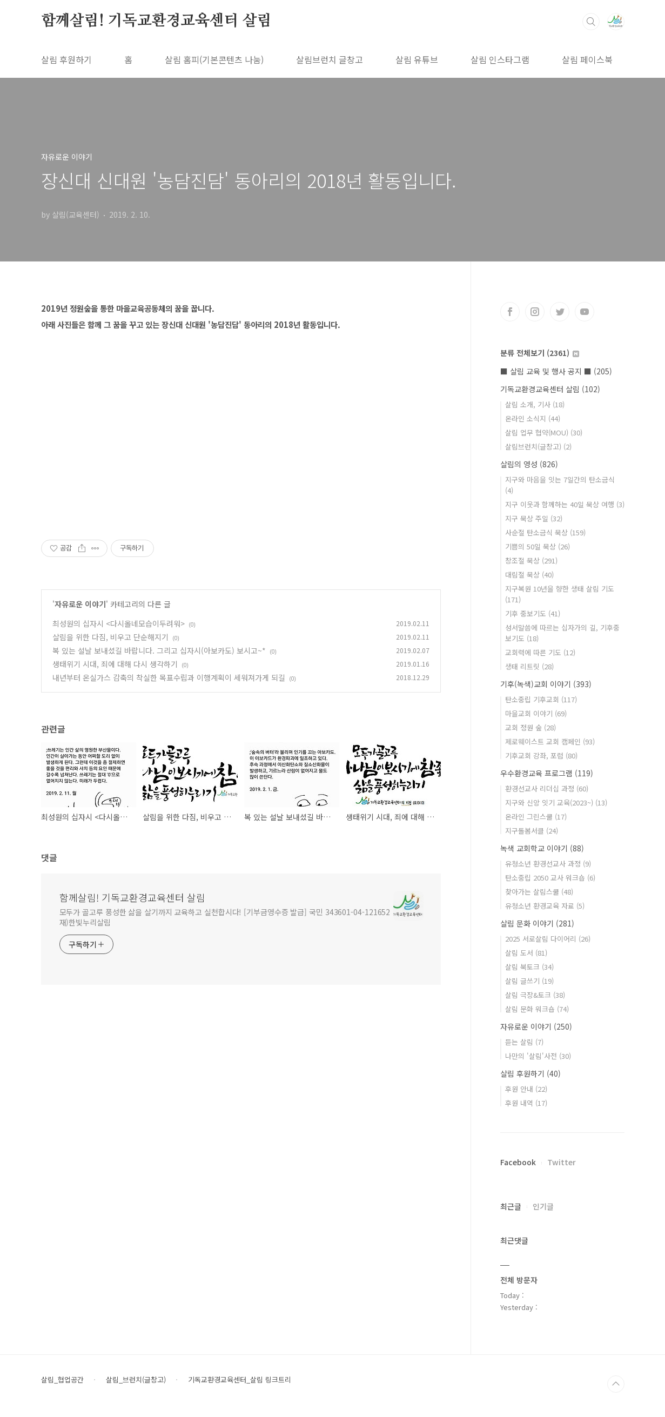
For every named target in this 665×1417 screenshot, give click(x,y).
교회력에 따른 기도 (540, 652)
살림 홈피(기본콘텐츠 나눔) (214, 59)
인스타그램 (535, 311)
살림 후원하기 (66, 59)
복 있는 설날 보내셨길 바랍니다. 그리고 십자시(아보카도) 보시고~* (159, 650)
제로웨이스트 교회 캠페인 (550, 741)
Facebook (518, 1162)
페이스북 (510, 311)
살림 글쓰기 (529, 981)
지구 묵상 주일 (533, 518)
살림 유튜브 (416, 59)
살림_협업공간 (62, 1379)
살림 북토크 (529, 967)
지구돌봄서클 (531, 830)
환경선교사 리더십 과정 (546, 788)
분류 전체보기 (539, 352)
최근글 (510, 1206)
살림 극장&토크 (535, 995)
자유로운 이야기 (80, 604)
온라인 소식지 (532, 418)
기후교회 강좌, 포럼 (541, 755)
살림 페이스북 (587, 59)
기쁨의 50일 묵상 (537, 546)
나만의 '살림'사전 (538, 1056)
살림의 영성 (529, 464)
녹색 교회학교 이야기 (542, 848)
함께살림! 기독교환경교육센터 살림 (156, 21)
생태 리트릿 (529, 666)
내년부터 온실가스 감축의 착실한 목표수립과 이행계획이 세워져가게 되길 (168, 677)
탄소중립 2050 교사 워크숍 (550, 877)
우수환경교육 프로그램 (546, 773)
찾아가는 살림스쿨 (539, 892)
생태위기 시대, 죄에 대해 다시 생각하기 (115, 664)
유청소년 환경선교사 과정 (548, 863)
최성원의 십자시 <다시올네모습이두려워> (118, 623)
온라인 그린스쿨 (536, 816)
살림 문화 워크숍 (537, 1009)
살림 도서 (526, 953)
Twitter (561, 1162)
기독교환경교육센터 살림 (550, 389)
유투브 (584, 311)
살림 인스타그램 (500, 59)
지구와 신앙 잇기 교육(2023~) (556, 802)
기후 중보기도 (532, 613)
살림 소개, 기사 (535, 404)
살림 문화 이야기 (537, 923)
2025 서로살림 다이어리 (547, 939)
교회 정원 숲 (530, 727)
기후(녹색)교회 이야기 (546, 684)
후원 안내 (526, 1089)
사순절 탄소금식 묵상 (545, 532)
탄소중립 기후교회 (541, 699)
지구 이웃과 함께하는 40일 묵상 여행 (564, 504)
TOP (615, 1384)
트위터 (559, 311)
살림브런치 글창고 (329, 59)
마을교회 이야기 (536, 713)
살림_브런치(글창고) (136, 1379)
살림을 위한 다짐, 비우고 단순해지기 (110, 637)
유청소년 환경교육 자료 (545, 906)
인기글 (543, 1206)
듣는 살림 (524, 1042)
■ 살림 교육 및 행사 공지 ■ (556, 371)
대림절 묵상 (529, 574)
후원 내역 (526, 1103)
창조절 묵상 (531, 560)
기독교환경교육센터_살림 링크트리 (239, 1379)
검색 (591, 22)
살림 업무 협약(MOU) (543, 432)
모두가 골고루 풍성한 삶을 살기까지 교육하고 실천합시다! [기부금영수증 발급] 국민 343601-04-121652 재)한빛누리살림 (225, 917)
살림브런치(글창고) (538, 446)
